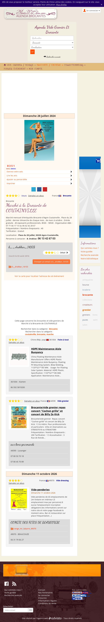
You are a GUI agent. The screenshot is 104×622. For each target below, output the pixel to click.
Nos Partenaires (45, 592)
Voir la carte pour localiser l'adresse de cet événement (39, 276)
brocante (41, 334)
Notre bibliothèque (89, 258)
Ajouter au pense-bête (17, 179)
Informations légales (47, 600)
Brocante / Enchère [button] (50, 65)
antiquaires (87, 279)
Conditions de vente (47, 603)
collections (87, 299)
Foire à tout (63, 339)
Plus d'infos (61, 4)
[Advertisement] (39, 94)
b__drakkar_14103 (22, 247)
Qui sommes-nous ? (90, 248)
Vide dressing (62, 480)
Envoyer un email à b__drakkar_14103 (51, 261)
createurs (87, 304)
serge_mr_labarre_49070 (25, 528)
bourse (85, 284)
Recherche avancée (52, 56)
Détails (24, 196)
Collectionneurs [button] (74, 65)
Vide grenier (63, 401)
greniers (86, 314)
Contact (41, 590)
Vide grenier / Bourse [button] (21, 65)
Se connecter (44, 595)
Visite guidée (86, 251)
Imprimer (11, 183)
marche (49, 334)
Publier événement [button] (16, 69)
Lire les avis (12, 175)
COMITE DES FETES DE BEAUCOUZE (35, 522)
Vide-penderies (40, 489)
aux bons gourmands (22, 444)
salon (84, 325)
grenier (86, 309)
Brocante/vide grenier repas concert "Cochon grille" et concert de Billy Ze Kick (48, 411)
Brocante (67, 195)
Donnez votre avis (15, 171)
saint (95, 320)
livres (95, 315)
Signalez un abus (36, 195)
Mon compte (35, 69)
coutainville (30, 334)
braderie (86, 289)
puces (85, 319)
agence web (42, 618)
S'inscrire (42, 598)
